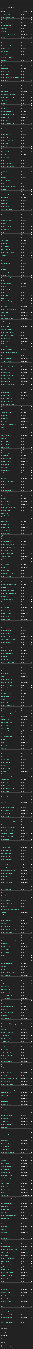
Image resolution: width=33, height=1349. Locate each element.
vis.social (4, 1044)
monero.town (5, 533)
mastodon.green (6, 613)
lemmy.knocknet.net (7, 166)
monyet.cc (4, 596)
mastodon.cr (5, 1138)
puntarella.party (6, 378)
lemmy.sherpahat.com (8, 129)
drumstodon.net (6, 1241)
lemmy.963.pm (6, 992)
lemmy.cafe (4, 1244)
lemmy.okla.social (6, 762)
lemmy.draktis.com (7, 932)
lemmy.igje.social (6, 349)
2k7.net (3, 1235)
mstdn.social (5, 504)
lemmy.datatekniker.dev (8, 1006)
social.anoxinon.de (7, 318)
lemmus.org (5, 410)
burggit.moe (5, 673)
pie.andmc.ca (5, 839)
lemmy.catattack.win (7, 140)
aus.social (4, 306)
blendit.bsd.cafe (6, 458)
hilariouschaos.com (7, 375)
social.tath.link (5, 195)
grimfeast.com (5, 610)
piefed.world (5, 983)
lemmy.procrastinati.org (8, 584)
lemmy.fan (4, 1186)
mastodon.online (6, 1317)
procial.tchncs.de (6, 180)
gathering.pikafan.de (7, 590)
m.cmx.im (4, 1289)
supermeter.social (6, 736)
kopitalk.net (5, 1261)
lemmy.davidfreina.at (7, 807)
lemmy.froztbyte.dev (7, 97)
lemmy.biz (4, 200)
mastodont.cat (5, 126)
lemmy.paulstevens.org (8, 824)
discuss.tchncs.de (6, 550)
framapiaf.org (5, 1246)
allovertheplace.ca (6, 1312)
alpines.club (5, 390)
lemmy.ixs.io (5, 48)
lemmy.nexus (5, 143)
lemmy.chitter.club (7, 688)
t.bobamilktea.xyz (6, 650)
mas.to (3, 742)
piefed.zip (4, 1064)
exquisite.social (6, 713)
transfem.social (6, 329)
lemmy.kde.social (6, 283)
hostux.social (5, 1218)
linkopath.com (5, 263)
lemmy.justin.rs (6, 226)
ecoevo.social (5, 1292)
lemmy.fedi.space (6, 120)
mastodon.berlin (6, 461)
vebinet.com (5, 1149)
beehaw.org (5, 23)
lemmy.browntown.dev (8, 679)
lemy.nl (3, 484)
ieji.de (3, 63)
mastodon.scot (5, 567)
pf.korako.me (5, 1169)
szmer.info (4, 622)
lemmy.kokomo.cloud (7, 1258)
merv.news (4, 80)
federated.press (6, 1058)
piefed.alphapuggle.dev (8, 788)
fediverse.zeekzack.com (8, 639)
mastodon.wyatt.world (8, 1175)
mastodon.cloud (6, 1038)
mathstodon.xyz (6, 1072)
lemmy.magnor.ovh (7, 398)
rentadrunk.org (6, 989)
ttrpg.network (5, 521)
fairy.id (3, 802)
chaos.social (5, 1118)
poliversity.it (5, 418)
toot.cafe (4, 1232)
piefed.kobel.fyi (6, 856)
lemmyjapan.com (6, 86)
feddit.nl (4, 734)
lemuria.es (4, 169)
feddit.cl (3, 958)
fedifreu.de (4, 1252)
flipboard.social (6, 1166)
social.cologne (5, 975)
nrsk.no (3, 189)
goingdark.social (6, 1172)
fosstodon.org (5, 719)
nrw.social (4, 1069)
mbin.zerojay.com (6, 685)
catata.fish (4, 441)
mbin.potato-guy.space (8, 827)
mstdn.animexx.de (7, 810)
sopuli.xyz (4, 177)
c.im (2, 716)
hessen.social (5, 1255)
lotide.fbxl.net (5, 464)
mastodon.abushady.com (9, 1078)
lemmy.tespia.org (6, 134)
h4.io (2, 281)
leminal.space (5, 642)
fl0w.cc (3, 699)
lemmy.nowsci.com (7, 332)
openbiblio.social (6, 777)
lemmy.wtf (4, 797)
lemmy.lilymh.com (6, 149)
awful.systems (5, 473)
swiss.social (4, 1201)
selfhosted (5, 2)
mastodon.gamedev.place (9, 562)
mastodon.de (5, 1135)
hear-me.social (5, 1026)
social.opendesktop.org (8, 34)
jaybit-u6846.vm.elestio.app (10, 94)
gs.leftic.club (5, 516)
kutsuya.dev (5, 447)
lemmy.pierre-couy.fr (7, 670)
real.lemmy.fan (5, 392)
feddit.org (4, 748)
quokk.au (4, 745)
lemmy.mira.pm (6, 289)
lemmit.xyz (4, 455)
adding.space (5, 779)
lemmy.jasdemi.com (7, 981)
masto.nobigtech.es (7, 1084)
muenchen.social (6, 873)
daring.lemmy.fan (6, 106)
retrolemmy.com (6, 1047)
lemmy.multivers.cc (7, 163)
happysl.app (5, 816)
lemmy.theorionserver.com (9, 352)
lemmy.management (7, 123)
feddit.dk (4, 28)
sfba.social (4, 1160)
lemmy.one (4, 232)
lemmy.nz (4, 498)
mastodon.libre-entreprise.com (10, 1090)
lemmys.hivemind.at (7, 836)
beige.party (4, 1067)
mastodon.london (6, 897)
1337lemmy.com (6, 995)
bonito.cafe (4, 539)
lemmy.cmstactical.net (8, 367)
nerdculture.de (5, 381)
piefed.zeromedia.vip (7, 1152)
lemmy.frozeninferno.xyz (9, 711)
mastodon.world (6, 918)
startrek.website (6, 272)
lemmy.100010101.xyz (8, 547)
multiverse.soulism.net (8, 935)
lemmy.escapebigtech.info (9, 260)
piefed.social (5, 785)
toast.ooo (4, 1212)
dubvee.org (4, 1075)
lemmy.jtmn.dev (6, 25)
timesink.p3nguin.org (7, 599)
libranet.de (4, 513)
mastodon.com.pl (6, 1275)
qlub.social (4, 915)
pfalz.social (4, 892)
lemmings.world (6, 630)
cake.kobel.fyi (5, 986)
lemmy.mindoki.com (7, 278)
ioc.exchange (5, 607)
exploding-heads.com (8, 114)
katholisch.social (6, 1124)
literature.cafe (5, 691)
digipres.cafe (5, 524)
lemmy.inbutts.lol (6, 45)
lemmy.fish (4, 215)
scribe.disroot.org (6, 1115)
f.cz (2, 427)
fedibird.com (5, 728)
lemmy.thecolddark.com (8, 593)
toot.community (6, 1181)
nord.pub (4, 1295)
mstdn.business (6, 794)
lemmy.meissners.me (7, 705)
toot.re (3, 966)
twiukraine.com (6, 998)
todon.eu (4, 923)
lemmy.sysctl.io (6, 541)
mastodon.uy (5, 527)
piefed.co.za (5, 450)
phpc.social (4, 1107)
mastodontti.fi (5, 338)
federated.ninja (6, 57)
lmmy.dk (4, 286)
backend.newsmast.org (8, 870)
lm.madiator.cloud (6, 903)
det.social (4, 1221)
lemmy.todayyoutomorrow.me (10, 77)
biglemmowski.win (7, 573)
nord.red (4, 867)
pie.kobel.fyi (5, 1298)
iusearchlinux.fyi (6, 275)
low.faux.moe (5, 43)
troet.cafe (4, 676)
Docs (3, 1339)
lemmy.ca (4, 1281)
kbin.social (4, 183)
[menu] (30, 1)
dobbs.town (5, 1143)
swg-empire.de (5, 696)
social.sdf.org (5, 1163)
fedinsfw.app (5, 949)
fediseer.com (5, 579)
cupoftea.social (6, 1301)
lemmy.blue (4, 74)
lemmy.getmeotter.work (8, 309)
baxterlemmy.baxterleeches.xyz (11, 335)
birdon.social (5, 326)
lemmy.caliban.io (6, 602)
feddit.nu (4, 438)
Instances (4, 1335)
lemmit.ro (4, 487)
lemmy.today (5, 206)
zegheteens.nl (5, 530)
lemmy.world (5, 1001)
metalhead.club (6, 430)
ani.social (4, 668)
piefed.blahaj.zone (6, 782)
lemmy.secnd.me (6, 616)
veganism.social (6, 321)
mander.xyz (4, 702)
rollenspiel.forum (6, 963)
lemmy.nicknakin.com (8, 186)
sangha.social (5, 862)
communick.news (6, 220)
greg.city (4, 37)
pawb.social (5, 217)
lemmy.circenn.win (7, 1055)
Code (3, 1342)
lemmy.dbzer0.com (7, 859)
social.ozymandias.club (8, 819)
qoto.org (4, 421)
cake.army (4, 240)
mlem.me (4, 243)
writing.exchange (6, 813)
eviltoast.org (5, 759)
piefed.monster (6, 559)
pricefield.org (5, 246)
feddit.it (3, 154)
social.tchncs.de (6, 347)
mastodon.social (6, 1284)
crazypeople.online (7, 1012)
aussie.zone (4, 725)
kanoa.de (4, 1009)
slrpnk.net (4, 203)
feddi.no (3, 192)
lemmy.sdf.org (5, 768)
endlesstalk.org (6, 412)
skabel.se (4, 100)
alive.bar (4, 1098)
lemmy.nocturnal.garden (8, 1215)
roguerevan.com (6, 131)
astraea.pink (5, 88)
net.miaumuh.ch (6, 519)
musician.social (6, 1104)
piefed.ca (4, 906)
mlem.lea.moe (5, 71)
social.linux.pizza (6, 324)
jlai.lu (3, 1306)
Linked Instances (9, 7)
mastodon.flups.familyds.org (10, 909)
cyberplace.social (6, 1101)
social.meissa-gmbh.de (8, 961)
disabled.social (5, 847)
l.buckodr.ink (5, 68)
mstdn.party (5, 1189)
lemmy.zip (4, 955)
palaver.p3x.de (5, 926)
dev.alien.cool (5, 1195)
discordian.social (6, 799)
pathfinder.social (6, 172)
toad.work (4, 197)
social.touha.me (6, 493)
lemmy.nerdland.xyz (7, 17)
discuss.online (5, 900)
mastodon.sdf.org (6, 636)
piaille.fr (3, 771)
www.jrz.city (5, 258)
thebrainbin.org (6, 865)
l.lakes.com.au (5, 137)
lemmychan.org (6, 1264)
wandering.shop (6, 1178)
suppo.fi (3, 739)
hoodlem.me (5, 235)
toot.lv (3, 83)
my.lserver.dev (5, 564)
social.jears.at (5, 54)
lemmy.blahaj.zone (7, 754)
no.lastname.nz (6, 1209)
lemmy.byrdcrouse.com (8, 929)
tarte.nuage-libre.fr (7, 1322)
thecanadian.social (7, 833)
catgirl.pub (4, 656)
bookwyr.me (5, 444)
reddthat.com (5, 665)
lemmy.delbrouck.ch (7, 404)
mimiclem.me (5, 269)
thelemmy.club (5, 751)
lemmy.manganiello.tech (8, 940)
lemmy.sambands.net (7, 384)
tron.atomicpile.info (7, 209)
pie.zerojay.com (6, 952)
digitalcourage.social (7, 653)
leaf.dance (4, 765)
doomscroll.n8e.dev (7, 830)
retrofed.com (5, 1269)
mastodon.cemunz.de (8, 303)
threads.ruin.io (5, 238)
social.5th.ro (5, 435)
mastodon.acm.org (7, 1032)
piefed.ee (4, 876)
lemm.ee (4, 415)
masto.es (4, 1287)
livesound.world (6, 693)
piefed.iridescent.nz (7, 1267)
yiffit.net (4, 31)
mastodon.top (5, 372)
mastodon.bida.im (6, 117)
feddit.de (4, 1224)
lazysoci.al (4, 969)
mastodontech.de (6, 978)
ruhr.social (4, 91)
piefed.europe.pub (7, 920)
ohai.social (4, 845)
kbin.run (3, 587)
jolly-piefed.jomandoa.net (9, 708)
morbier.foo (5, 1158)
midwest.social (5, 1238)
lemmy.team (5, 295)
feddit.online (5, 1049)
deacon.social (5, 619)
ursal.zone (4, 1206)
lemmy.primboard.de (7, 544)
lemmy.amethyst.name (8, 972)
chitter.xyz (4, 1192)
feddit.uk (4, 1029)
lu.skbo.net (4, 648)
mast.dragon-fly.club (7, 1272)
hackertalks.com (6, 249)
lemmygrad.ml (5, 582)
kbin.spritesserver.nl (7, 212)
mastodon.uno (5, 395)
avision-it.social (6, 476)
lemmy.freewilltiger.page (8, 1024)
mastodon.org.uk (6, 1061)
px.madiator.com (6, 722)
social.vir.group (6, 1183)
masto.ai (4, 315)
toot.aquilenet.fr (6, 1203)
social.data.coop (6, 364)
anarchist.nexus (6, 1052)
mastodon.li (5, 842)
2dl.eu (3, 298)
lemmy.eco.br (5, 633)
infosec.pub (5, 659)
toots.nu (4, 369)
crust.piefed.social (6, 731)
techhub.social (5, 556)
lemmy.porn (5, 791)
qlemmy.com (5, 223)
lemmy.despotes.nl (7, 20)
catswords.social (6, 358)
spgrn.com (4, 467)
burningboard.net (6, 1081)
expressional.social (7, 361)
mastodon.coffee (6, 946)
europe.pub (4, 1278)
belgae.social (5, 407)
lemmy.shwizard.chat (7, 152)
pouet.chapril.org (6, 682)
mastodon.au (5, 1226)
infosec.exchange (6, 774)
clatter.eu (4, 255)
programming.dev (6, 889)
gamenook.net (5, 312)
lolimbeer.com (5, 109)
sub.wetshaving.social (8, 822)
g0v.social (4, 536)
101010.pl (4, 1121)
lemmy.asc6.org (6, 174)
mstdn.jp (4, 1112)
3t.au (3, 1021)
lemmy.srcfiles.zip (6, 301)
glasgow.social (5, 501)
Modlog (3, 1332)
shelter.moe (5, 387)
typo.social (4, 1095)
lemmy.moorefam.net (7, 252)
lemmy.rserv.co (6, 1309)
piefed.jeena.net (6, 490)
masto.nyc (4, 341)
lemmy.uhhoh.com (7, 111)
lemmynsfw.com (6, 850)
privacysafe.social (6, 895)
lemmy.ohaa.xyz (6, 627)
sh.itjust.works (5, 14)
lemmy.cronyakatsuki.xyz (9, 1249)
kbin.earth (4, 943)
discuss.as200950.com (8, 662)
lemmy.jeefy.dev (6, 292)
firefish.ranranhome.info (8, 625)
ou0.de (3, 355)
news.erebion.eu (6, 853)
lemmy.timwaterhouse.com (9, 1314)
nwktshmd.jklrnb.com (8, 507)
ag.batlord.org (5, 470)
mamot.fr (4, 1110)
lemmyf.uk (4, 146)
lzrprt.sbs (4, 60)
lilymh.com (4, 66)
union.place (4, 1140)
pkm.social (4, 879)
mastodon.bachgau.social (9, 1198)
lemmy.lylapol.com (7, 481)
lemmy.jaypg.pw (6, 453)
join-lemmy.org (6, 1346)
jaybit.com (4, 51)
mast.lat (3, 1130)
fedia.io (3, 645)
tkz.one (3, 912)
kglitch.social (5, 157)
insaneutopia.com (6, 229)
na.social (4, 1127)
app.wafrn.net (5, 1146)
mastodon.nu (5, 1155)
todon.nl (4, 478)
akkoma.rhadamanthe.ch (8, 1087)
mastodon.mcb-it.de (7, 401)
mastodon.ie (5, 40)
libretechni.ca (5, 510)
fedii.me (3, 938)
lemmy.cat (4, 496)
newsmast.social (6, 1092)
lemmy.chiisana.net (7, 576)
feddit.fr (3, 1229)
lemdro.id (4, 1015)
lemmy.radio (5, 756)
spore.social (5, 1035)
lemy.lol (3, 160)
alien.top (4, 266)
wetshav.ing (5, 1041)
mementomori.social (7, 882)
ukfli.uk (3, 605)
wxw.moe (4, 433)
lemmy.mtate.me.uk (7, 553)
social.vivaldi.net (6, 1018)
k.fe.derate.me (5, 570)
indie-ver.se (5, 344)
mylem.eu (4, 103)
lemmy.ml (4, 1004)
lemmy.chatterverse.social (9, 424)
